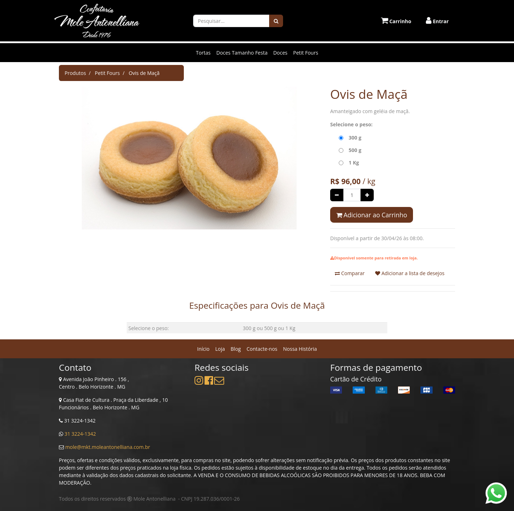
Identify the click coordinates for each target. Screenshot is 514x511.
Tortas (203, 52)
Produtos (75, 73)
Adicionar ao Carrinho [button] (371, 215)
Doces (280, 52)
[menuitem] (203, 348)
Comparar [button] (349, 273)
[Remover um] (336, 195)
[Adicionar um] (367, 195)
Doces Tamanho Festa (241, 52)
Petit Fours (305, 52)
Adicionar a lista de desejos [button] (409, 273)
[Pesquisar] (276, 21)
